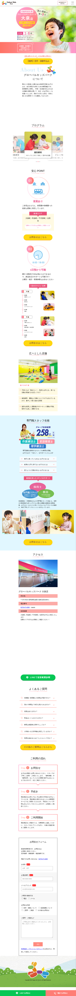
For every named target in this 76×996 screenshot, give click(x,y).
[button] (36, 161)
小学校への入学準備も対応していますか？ (38, 731)
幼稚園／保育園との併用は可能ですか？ (37, 698)
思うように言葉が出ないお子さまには (36, 470)
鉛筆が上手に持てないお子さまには (36, 464)
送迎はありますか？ (30, 711)
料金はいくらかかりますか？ (33, 718)
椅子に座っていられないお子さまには (36, 459)
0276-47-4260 (25, 607)
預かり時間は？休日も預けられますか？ (37, 704)
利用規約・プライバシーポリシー (32, 952)
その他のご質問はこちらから (38, 747)
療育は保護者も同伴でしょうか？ (35, 724)
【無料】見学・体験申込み (38, 61)
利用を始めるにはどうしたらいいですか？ (38, 738)
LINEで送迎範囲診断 (38, 677)
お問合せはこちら (38, 237)
